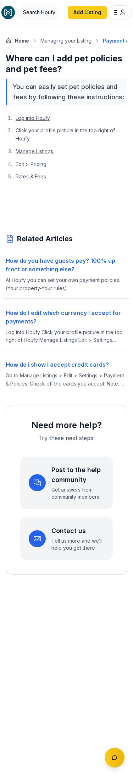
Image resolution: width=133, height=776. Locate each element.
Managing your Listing (66, 41)
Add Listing (87, 12)
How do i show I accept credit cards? (57, 364)
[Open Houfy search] (39, 12)
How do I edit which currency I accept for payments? (63, 317)
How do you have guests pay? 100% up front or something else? (60, 265)
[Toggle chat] (114, 757)
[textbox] (66, 167)
